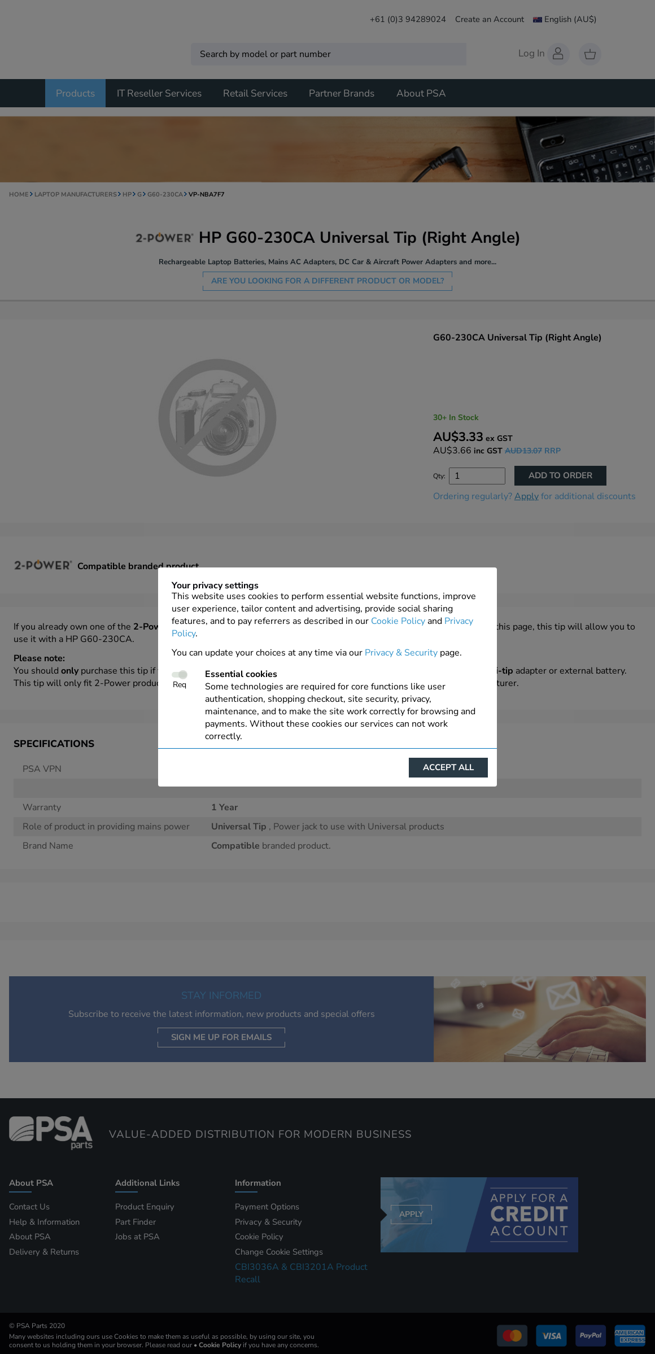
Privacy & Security (401, 653)
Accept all (448, 767)
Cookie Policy (398, 621)
